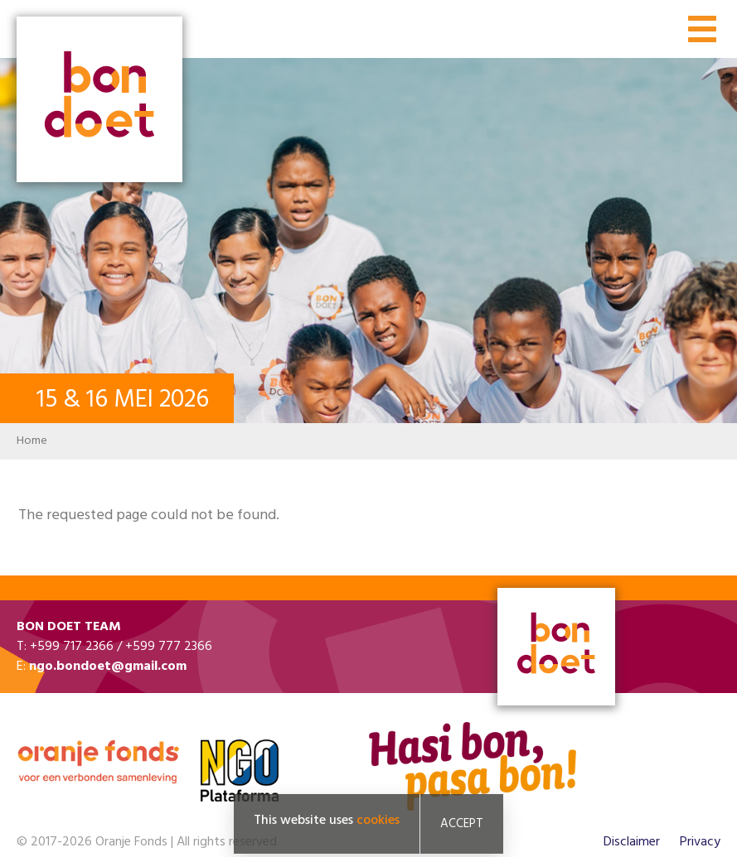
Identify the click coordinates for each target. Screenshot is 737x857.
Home (32, 440)
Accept (461, 824)
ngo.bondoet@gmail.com (108, 666)
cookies (378, 820)
